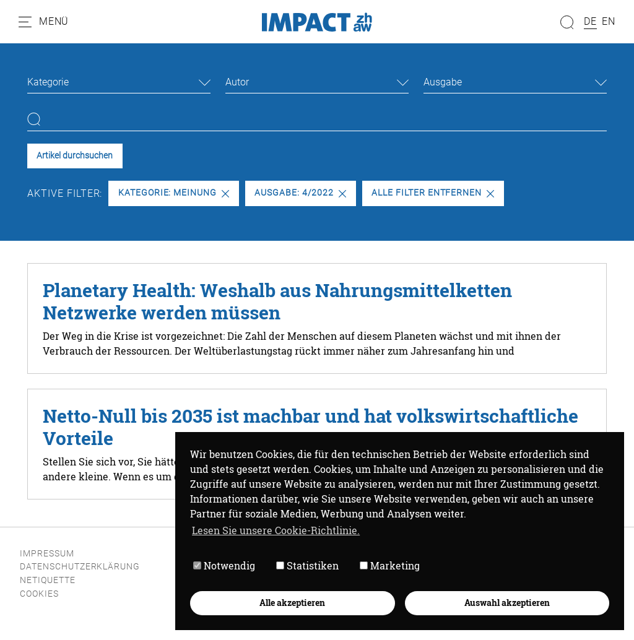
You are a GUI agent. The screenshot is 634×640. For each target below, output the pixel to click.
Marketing (390, 565)
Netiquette (48, 580)
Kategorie (48, 82)
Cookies (39, 594)
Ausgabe (442, 82)
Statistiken (307, 565)
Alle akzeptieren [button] (292, 602)
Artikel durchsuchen (75, 155)
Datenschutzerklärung (80, 566)
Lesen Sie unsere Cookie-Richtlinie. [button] (276, 530)
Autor (237, 82)
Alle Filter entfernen (432, 193)
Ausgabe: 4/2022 (300, 193)
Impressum (47, 553)
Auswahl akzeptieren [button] (507, 602)
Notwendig (224, 565)
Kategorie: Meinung (173, 193)
